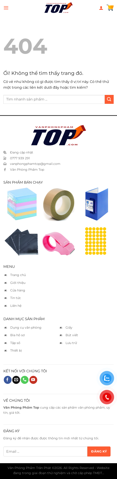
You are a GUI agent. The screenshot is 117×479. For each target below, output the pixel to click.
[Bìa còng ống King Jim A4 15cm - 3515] (95, 204)
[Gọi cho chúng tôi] (25, 380)
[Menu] (6, 7)
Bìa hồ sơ (17, 335)
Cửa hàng (17, 290)
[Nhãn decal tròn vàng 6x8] (95, 239)
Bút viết (72, 335)
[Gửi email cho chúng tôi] (16, 380)
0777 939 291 (20, 158)
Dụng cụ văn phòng (25, 327)
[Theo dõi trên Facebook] (8, 380)
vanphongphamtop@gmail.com (35, 164)
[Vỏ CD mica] (21, 239)
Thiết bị (16, 350)
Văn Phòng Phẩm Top (27, 170)
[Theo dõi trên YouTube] (33, 380)
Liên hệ (15, 306)
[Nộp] (109, 99)
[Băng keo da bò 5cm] (58, 204)
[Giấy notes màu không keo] (21, 204)
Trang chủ (18, 275)
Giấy (69, 327)
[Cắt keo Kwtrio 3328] (58, 239)
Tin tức (15, 298)
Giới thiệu (17, 283)
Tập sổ (15, 343)
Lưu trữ (71, 343)
